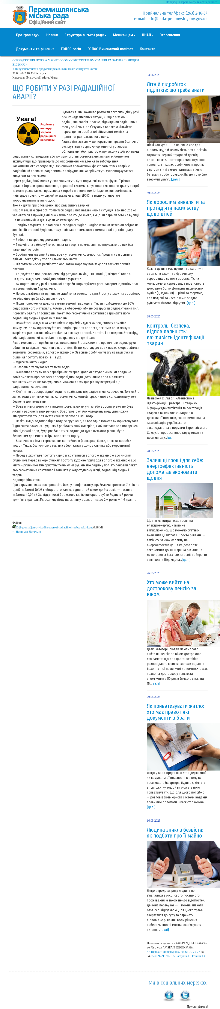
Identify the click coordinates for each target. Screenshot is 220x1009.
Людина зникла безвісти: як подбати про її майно (175, 833)
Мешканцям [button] (124, 35)
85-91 (154, 956)
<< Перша (153, 951)
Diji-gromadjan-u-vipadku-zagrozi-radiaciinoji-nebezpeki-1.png (54, 527)
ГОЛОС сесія (71, 49)
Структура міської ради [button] (85, 35)
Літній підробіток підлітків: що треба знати (176, 87)
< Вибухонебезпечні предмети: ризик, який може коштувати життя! (55, 69)
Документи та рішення (35, 49)
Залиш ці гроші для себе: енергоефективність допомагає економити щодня (175, 469)
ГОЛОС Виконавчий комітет (110, 49)
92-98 (161, 956)
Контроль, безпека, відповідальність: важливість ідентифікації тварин (175, 335)
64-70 (188, 951)
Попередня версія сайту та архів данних (191, 2)
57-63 (181, 951)
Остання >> (198, 956)
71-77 (196, 951)
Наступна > (182, 956)
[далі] (175, 179)
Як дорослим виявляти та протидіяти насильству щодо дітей (176, 208)
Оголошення (170, 35)
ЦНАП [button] (147, 35)
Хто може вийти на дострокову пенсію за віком (171, 588)
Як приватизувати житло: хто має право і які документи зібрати (175, 712)
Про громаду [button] (28, 35)
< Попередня (168, 951)
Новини (52, 35)
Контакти (147, 49)
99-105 (170, 956)
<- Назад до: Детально (26, 531)
